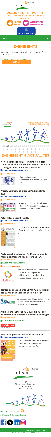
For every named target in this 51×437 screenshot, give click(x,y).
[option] (25, 132)
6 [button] (23, 146)
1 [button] (3, 146)
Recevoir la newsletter (13, 415)
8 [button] (31, 146)
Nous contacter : (13, 411)
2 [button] (7, 146)
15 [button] (23, 149)
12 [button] (47, 146)
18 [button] (35, 149)
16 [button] (27, 149)
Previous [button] (4, 133)
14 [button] (19, 149)
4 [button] (15, 146)
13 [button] (15, 149)
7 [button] (27, 146)
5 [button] (19, 146)
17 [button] (31, 149)
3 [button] (11, 146)
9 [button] (35, 146)
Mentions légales (31, 430)
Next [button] (47, 133)
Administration (44, 430)
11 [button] (43, 146)
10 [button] (39, 146)
